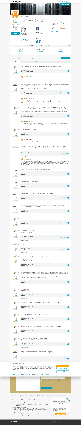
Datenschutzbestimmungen (21, 420)
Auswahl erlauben (63, 416)
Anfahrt (24, 31)
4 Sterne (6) (35, 61)
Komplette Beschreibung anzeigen (27, 23)
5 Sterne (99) (25, 61)
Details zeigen (48, 423)
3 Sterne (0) (45, 61)
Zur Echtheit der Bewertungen (15, 30)
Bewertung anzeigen (54, 31)
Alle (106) (15, 61)
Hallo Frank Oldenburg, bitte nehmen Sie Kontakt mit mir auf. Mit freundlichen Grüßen (28, 382)
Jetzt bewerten (15, 33)
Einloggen (67, 1)
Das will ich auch (62, 1)
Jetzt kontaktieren (65, 4)
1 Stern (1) (65, 61)
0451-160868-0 (25, 36)
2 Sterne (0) (56, 61)
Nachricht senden (46, 388)
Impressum (14, 420)
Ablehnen (63, 420)
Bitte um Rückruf (46, 380)
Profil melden (21, 396)
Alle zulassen (63, 414)
